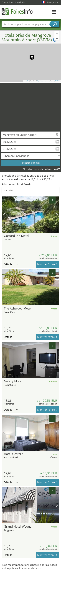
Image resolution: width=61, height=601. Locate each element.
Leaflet (26, 81)
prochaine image (57, 215)
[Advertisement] (29, 105)
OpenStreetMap (42, 81)
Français (52, 2)
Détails (11, 264)
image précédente (4, 215)
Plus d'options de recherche (39, 169)
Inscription (20, 2)
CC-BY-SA (57, 81)
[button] (30, 56)
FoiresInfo (17, 11)
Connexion (7, 2)
